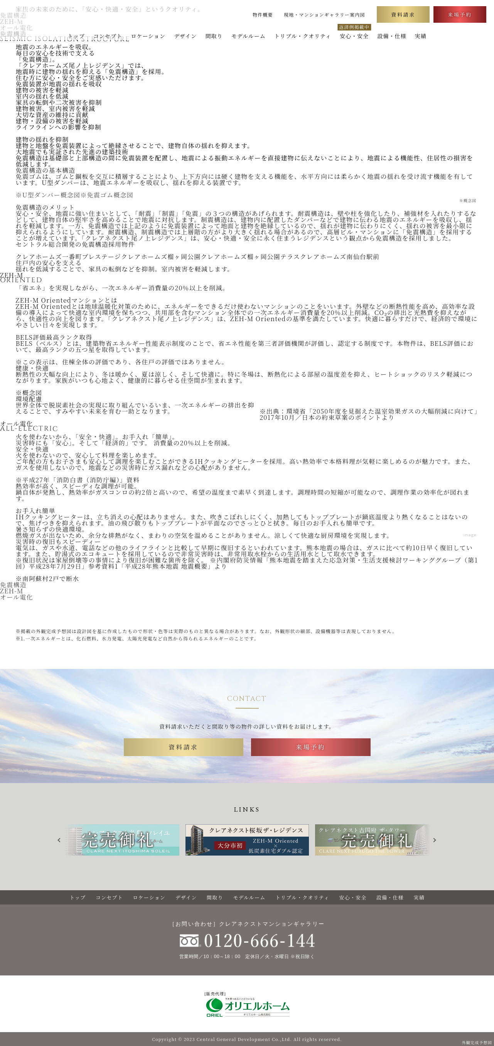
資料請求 (403, 14)
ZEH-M (12, 590)
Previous (62, 840)
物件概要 (263, 14)
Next (436, 840)
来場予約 (460, 14)
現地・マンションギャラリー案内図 (324, 14)
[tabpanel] (247, 840)
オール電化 (16, 597)
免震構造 (13, 584)
